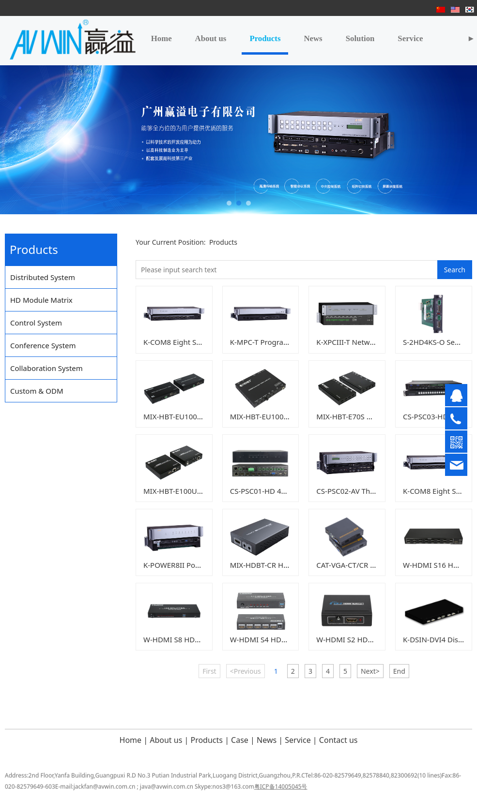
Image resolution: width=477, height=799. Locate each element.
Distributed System (42, 277)
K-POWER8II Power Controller (193, 565)
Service (410, 38)
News (313, 38)
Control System (36, 322)
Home (161, 38)
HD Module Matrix (41, 300)
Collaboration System (46, 368)
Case (238, 740)
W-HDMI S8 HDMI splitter (186, 639)
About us (211, 38)
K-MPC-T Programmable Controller (289, 342)
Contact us (338, 740)
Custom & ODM (36, 391)
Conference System (43, 345)
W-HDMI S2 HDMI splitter (359, 639)
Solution (360, 38)
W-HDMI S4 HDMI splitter (273, 639)
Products (264, 38)
